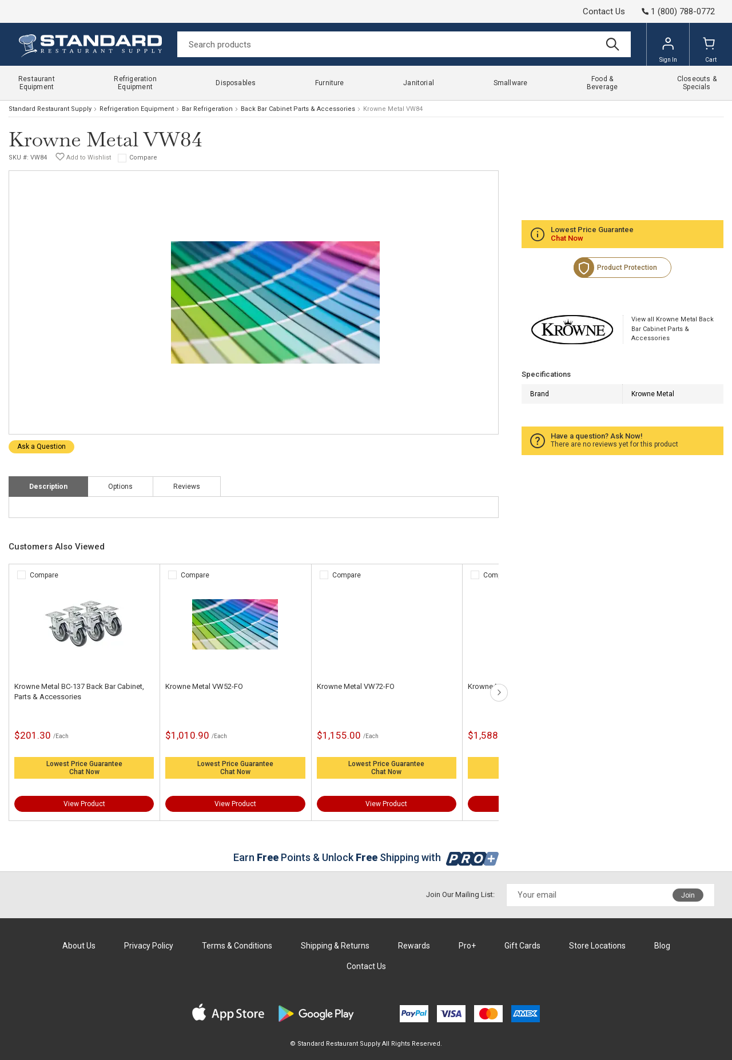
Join (688, 895)
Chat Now (84, 772)
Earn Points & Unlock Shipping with (366, 857)
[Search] (404, 44)
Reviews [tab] (186, 487)
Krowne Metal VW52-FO (204, 686)
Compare (143, 157)
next (499, 693)
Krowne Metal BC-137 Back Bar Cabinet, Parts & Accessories (79, 691)
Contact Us (604, 11)
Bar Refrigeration (207, 109)
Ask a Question (41, 447)
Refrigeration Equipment (137, 109)
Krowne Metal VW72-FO (356, 686)
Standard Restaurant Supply (50, 109)
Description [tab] (48, 487)
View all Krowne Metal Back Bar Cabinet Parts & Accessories (672, 329)
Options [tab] (120, 487)
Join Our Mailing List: (460, 894)
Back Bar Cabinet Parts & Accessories (298, 109)
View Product (84, 804)
